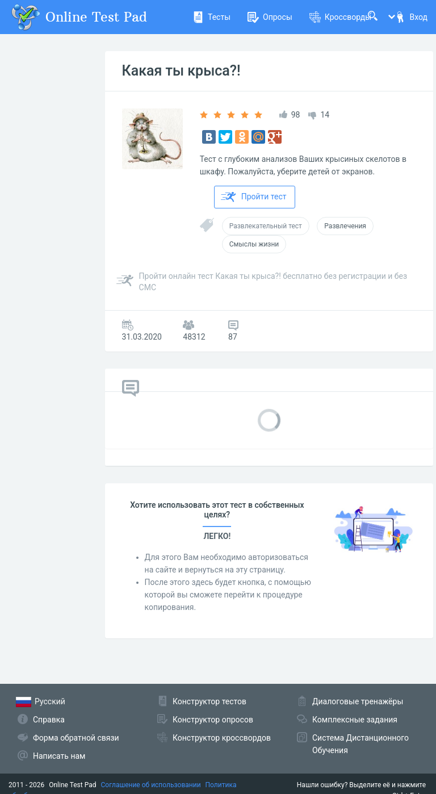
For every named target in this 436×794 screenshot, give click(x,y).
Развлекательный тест (265, 226)
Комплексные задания (354, 719)
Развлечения (345, 226)
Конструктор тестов (209, 701)
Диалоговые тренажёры (357, 701)
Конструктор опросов (213, 719)
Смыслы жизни (254, 244)
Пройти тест (254, 197)
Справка (49, 719)
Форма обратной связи (76, 737)
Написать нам (59, 755)
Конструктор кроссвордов (222, 737)
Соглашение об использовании (151, 785)
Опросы (270, 17)
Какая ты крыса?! (181, 70)
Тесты (211, 17)
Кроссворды (340, 17)
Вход (411, 17)
